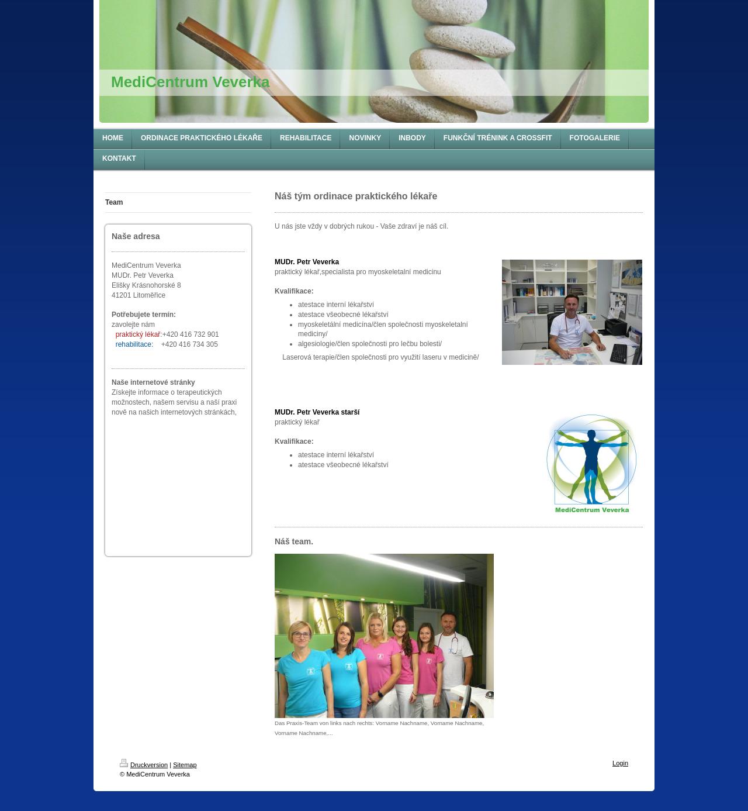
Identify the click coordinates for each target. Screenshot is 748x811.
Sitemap (184, 764)
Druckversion (144, 764)
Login (620, 763)
